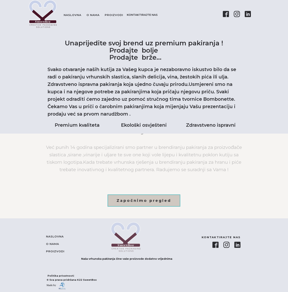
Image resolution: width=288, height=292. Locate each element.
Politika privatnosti (59, 275)
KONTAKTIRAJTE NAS (143, 15)
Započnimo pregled (144, 200)
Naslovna (72, 15)
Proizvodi (114, 15)
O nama (93, 15)
